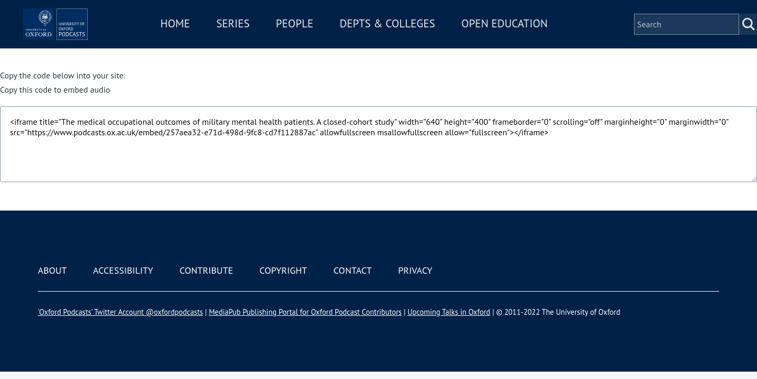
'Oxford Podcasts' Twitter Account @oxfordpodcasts (120, 312)
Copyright (283, 270)
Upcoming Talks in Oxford (448, 312)
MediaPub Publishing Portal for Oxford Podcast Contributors (305, 312)
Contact (352, 270)
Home (206, 39)
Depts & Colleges (418, 39)
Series (263, 39)
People (325, 39)
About (52, 270)
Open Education (535, 39)
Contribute (206, 270)
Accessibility (123, 270)
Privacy (415, 270)
